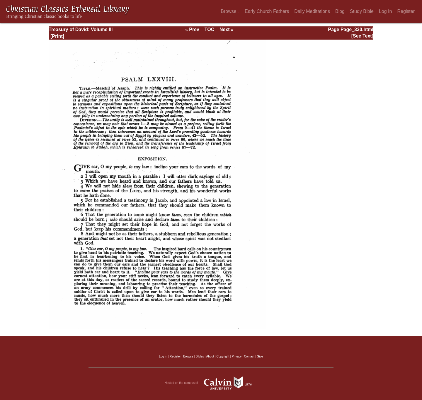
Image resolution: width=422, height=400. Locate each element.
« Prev (192, 29)
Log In (385, 11)
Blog (340, 11)
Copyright (223, 356)
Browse (230, 11)
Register (406, 11)
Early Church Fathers (267, 11)
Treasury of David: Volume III (81, 29)
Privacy (237, 356)
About (210, 356)
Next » (226, 29)
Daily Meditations (312, 11)
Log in (163, 356)
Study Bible (362, 11)
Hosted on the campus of (211, 383)
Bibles (200, 356)
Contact (249, 356)
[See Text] (362, 35)
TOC (209, 29)
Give (260, 356)
